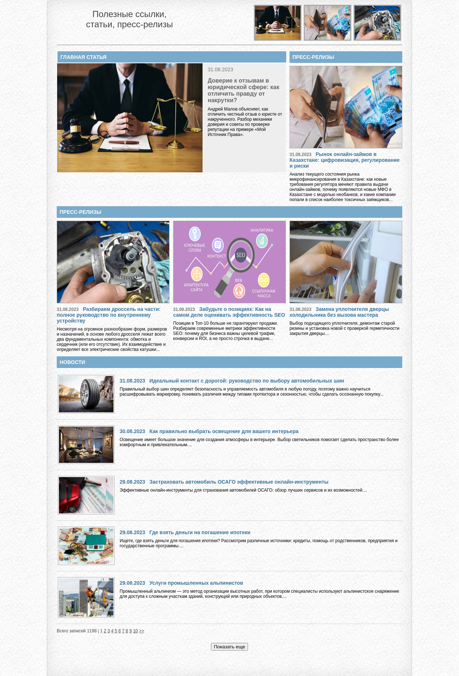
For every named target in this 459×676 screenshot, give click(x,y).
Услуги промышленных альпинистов (196, 583)
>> (141, 630)
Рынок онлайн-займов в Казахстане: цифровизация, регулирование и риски (345, 160)
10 (135, 630)
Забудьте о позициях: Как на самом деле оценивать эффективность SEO (229, 312)
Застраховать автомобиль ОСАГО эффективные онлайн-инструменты (239, 482)
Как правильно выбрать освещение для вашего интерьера (224, 431)
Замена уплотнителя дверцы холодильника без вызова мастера (339, 312)
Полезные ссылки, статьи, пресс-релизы (129, 19)
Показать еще (229, 646)
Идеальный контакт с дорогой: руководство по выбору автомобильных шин (246, 381)
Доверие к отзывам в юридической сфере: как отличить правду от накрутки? (243, 90)
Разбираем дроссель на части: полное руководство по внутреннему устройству (108, 315)
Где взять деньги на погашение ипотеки (200, 532)
